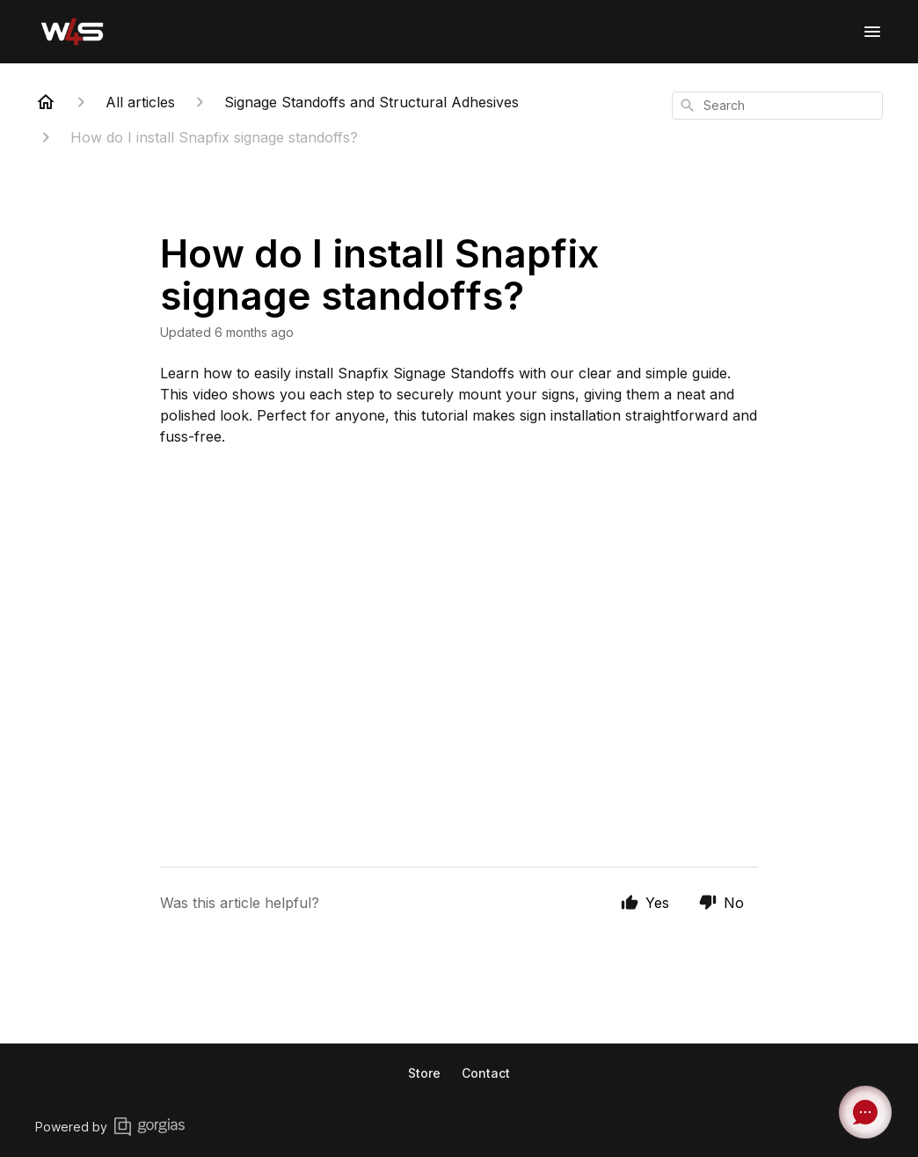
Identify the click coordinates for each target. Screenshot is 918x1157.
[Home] (45, 102)
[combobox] (777, 106)
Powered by (110, 1126)
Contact (486, 1072)
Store (424, 1072)
